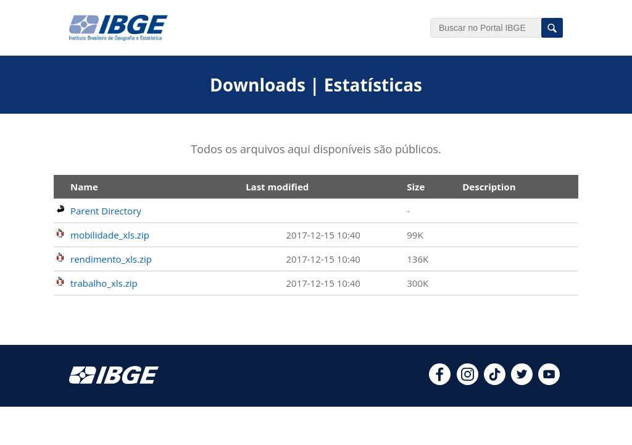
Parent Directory (105, 211)
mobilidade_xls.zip (109, 235)
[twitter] (522, 381)
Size (416, 186)
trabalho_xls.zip (104, 283)
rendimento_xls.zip (111, 259)
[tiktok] (494, 381)
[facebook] (440, 381)
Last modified (277, 186)
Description (488, 186)
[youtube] (549, 381)
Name (84, 186)
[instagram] (467, 381)
